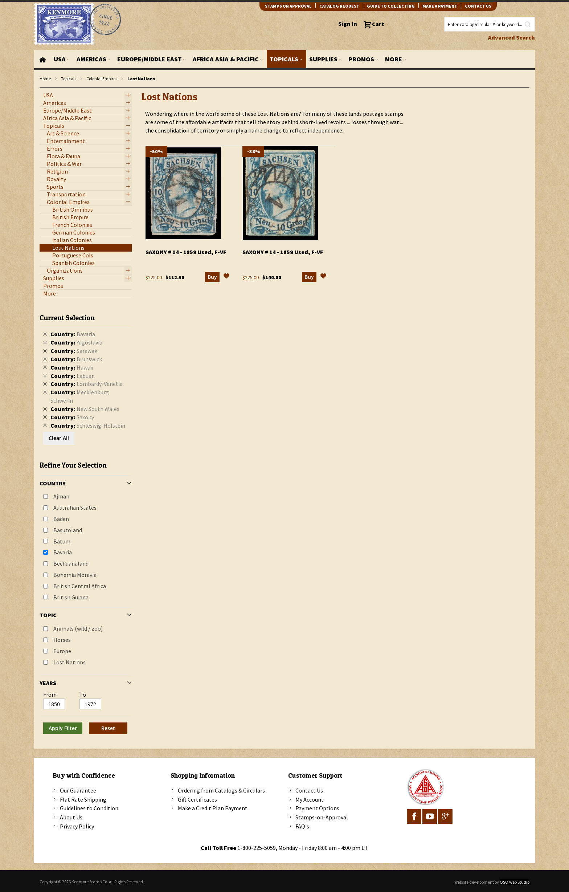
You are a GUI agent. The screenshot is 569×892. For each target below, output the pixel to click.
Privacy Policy (77, 826)
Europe (62, 651)
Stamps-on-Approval (321, 817)
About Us (71, 817)
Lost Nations (69, 662)
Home (45, 78)
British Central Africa (79, 586)
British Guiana (71, 597)
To (82, 694)
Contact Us (309, 790)
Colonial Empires (101, 78)
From (50, 694)
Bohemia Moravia (75, 574)
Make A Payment (439, 6)
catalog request (339, 6)
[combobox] (489, 24)
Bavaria (62, 552)
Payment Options (317, 808)
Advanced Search (511, 37)
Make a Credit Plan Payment (212, 808)
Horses (62, 639)
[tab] (86, 521)
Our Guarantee (78, 790)
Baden (61, 518)
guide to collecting (391, 6)
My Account (309, 799)
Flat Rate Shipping (83, 799)
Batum (61, 541)
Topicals (68, 78)
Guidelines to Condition (89, 808)
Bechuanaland (71, 563)
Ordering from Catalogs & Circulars (221, 790)
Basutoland (67, 530)
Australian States (75, 507)
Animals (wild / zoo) (78, 628)
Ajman (61, 496)
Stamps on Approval (288, 6)
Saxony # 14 (186, 252)
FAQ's (302, 826)
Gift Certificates (197, 799)
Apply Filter (63, 728)
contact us (478, 6)
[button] (226, 277)
